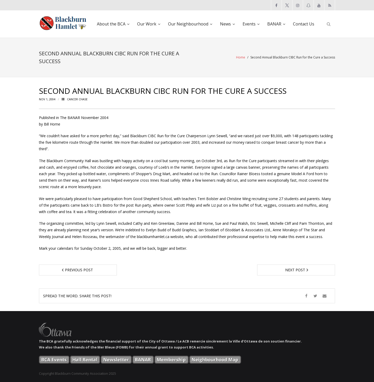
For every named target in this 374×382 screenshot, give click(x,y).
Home (240, 57)
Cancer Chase (77, 99)
